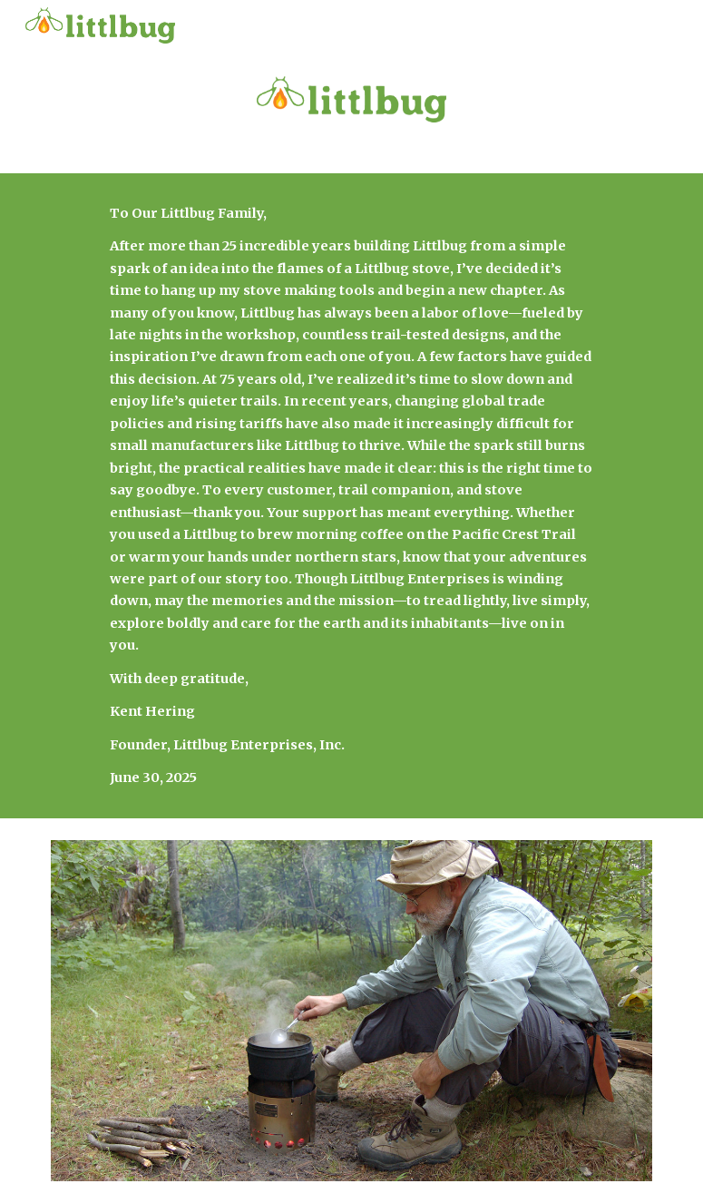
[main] (351, 496)
